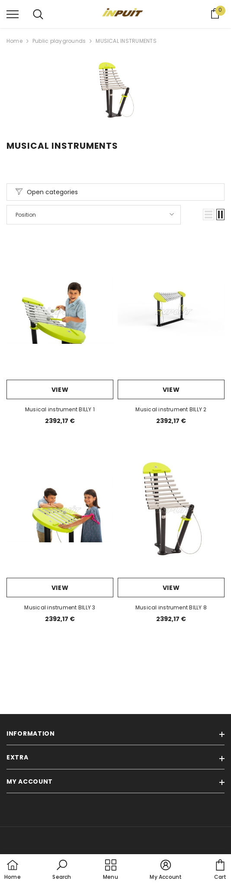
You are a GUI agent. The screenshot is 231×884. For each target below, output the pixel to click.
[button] (208, 214)
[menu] (12, 14)
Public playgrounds (59, 41)
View (60, 389)
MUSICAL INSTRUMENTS (126, 41)
